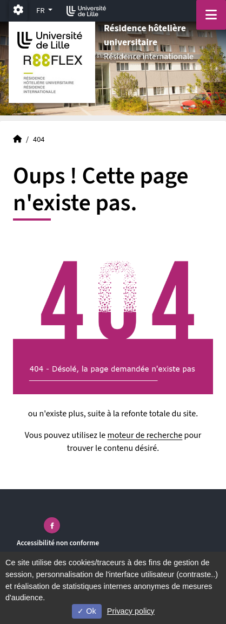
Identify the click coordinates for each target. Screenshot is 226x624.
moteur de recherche (144, 435)
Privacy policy (131, 611)
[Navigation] (211, 15)
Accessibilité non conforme (58, 543)
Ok (86, 611)
